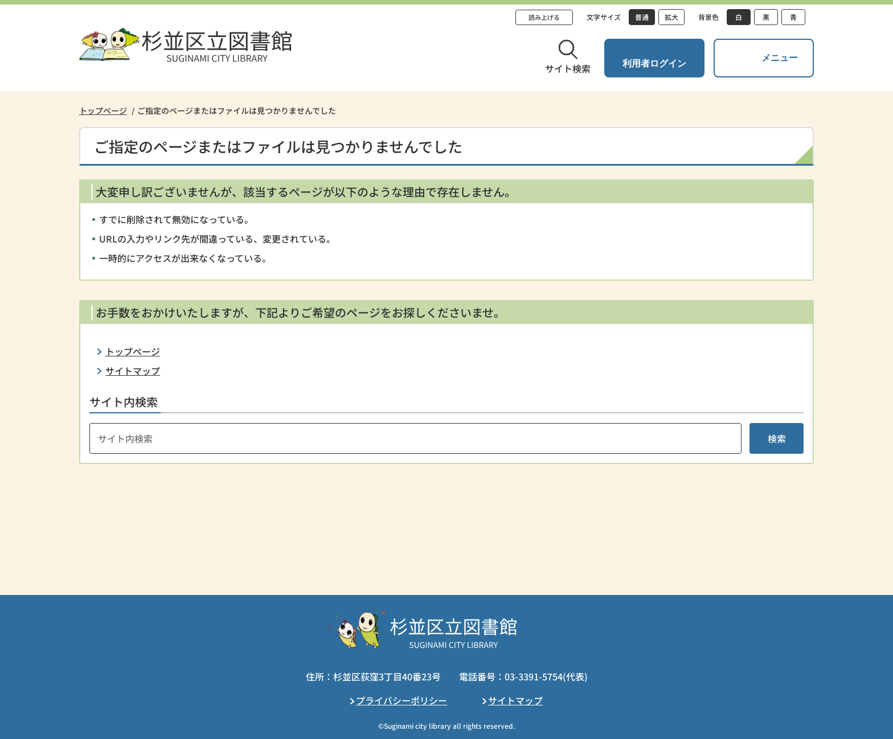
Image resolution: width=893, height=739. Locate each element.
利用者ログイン (654, 63)
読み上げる (544, 17)
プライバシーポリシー (401, 700)
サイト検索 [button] (568, 68)
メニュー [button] (779, 58)
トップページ (103, 110)
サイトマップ (132, 370)
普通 (642, 17)
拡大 (671, 17)
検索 (777, 438)
